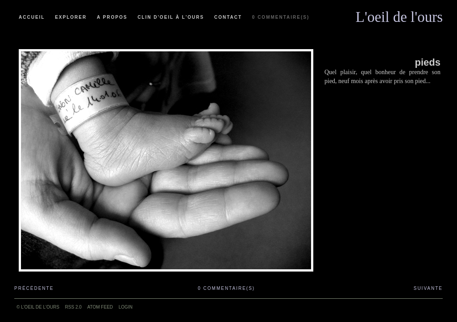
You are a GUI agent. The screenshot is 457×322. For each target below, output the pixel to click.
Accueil (32, 17)
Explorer (71, 17)
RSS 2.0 (73, 307)
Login (126, 307)
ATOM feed (100, 307)
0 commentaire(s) (280, 17)
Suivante (428, 288)
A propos (112, 17)
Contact (228, 17)
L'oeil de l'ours (399, 15)
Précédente (34, 288)
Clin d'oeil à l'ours (170, 17)
